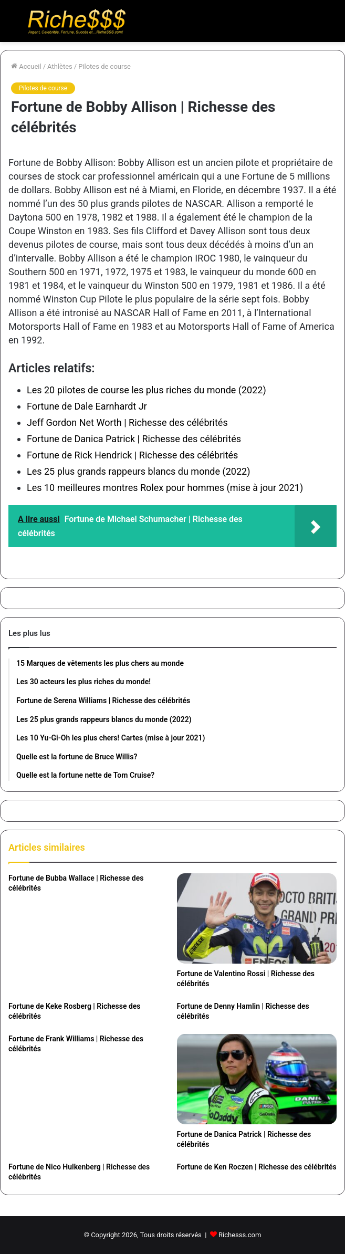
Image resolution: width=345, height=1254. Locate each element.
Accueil (26, 66)
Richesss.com (239, 1235)
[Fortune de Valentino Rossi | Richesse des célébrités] (257, 918)
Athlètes (59, 66)
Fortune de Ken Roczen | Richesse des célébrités (257, 1167)
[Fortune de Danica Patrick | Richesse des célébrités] (257, 1079)
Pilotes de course (104, 66)
